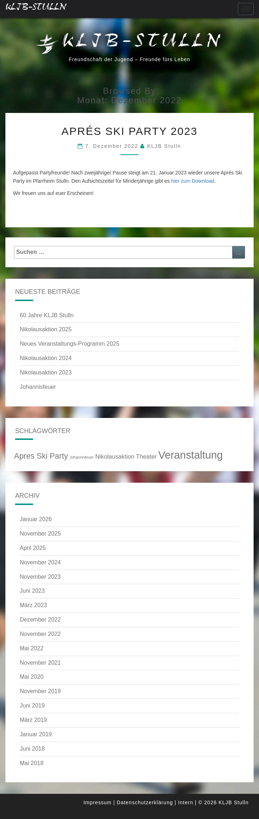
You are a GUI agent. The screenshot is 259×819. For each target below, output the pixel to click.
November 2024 (40, 562)
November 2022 (40, 634)
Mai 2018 (32, 763)
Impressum (97, 802)
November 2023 (40, 577)
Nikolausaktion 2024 (46, 358)
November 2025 (40, 534)
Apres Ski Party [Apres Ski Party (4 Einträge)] (41, 455)
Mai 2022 (32, 648)
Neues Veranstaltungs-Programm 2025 (69, 344)
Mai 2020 (32, 677)
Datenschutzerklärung (145, 802)
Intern (185, 802)
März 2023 (33, 605)
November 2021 (40, 663)
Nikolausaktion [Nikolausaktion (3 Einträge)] (115, 456)
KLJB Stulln (164, 146)
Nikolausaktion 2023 (46, 372)
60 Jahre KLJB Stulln (46, 315)
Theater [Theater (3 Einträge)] (146, 456)
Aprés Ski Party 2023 (130, 131)
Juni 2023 (32, 591)
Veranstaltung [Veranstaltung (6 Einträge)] (190, 455)
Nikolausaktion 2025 (46, 329)
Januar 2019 (36, 734)
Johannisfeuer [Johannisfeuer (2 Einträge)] (81, 457)
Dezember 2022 (40, 619)
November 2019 (40, 691)
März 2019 (33, 720)
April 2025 (33, 548)
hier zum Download (192, 181)
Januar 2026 (36, 519)
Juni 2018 (32, 749)
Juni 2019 (32, 705)
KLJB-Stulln (35, 9)
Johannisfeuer (38, 387)
